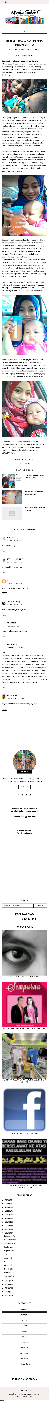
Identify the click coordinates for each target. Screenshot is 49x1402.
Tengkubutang (13, 601)
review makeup (24, 1347)
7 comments (24, 464)
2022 (7, 1211)
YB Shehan (11, 622)
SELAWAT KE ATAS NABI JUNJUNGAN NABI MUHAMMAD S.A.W (24, 1186)
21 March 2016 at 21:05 (14, 605)
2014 (7, 1284)
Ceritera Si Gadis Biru (23, 1394)
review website (24, 1364)
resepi (24, 1337)
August (7, 1250)
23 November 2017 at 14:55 (16, 698)
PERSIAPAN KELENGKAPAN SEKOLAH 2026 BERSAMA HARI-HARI (24, 1081)
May (6, 1261)
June (6, 1258)
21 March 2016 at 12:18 (14, 562)
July (6, 1254)
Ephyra (14, 49)
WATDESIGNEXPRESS (24, 1396)
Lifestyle (24, 1315)
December (8, 1236)
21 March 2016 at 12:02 (14, 541)
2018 (7, 1225)
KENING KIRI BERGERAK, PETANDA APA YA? (24, 977)
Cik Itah (10, 537)
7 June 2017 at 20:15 (13, 626)
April (6, 1265)
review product (24, 1358)
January (7, 1276)
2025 (7, 1200)
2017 (7, 1229)
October (7, 1243)
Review (24, 1320)
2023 (7, 1207)
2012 (7, 1292)
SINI (31, 126)
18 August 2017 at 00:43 (15, 647)
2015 (7, 1281)
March (7, 1269)
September (9, 1247)
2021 (7, 1214)
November (8, 1239)
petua (24, 1331)
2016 (7, 1233)
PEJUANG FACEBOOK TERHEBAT (24, 1133)
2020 (7, 1218)
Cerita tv (24, 1309)
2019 (7, 1222)
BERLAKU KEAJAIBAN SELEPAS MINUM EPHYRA (24, 42)
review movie (24, 1353)
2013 (7, 1288)
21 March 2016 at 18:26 (14, 583)
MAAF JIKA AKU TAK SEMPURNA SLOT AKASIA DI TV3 (24, 1028)
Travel (24, 1326)
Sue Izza (11, 580)
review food (24, 1342)
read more (24, 787)
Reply (4, 551)
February (8, 1272)
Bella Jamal (12, 695)
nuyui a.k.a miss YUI (15, 559)
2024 (7, 1203)
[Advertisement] (24, 869)
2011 (7, 1295)
